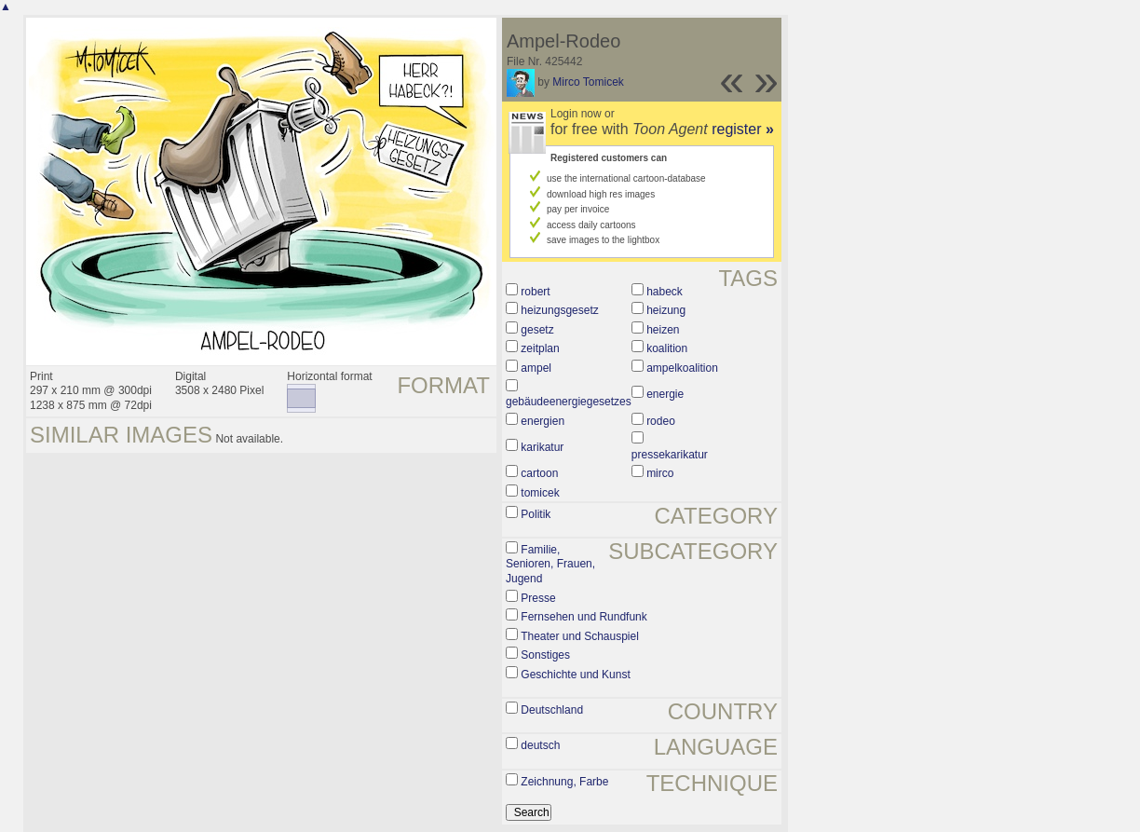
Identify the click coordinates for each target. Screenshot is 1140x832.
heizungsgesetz (559, 310)
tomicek (540, 492)
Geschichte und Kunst (575, 674)
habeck (664, 291)
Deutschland (552, 709)
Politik (535, 514)
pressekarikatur (669, 454)
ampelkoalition (682, 368)
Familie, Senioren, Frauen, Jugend (550, 564)
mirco (659, 473)
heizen (662, 329)
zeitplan (540, 348)
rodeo (660, 421)
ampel (536, 368)
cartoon (539, 473)
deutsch (540, 745)
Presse (538, 598)
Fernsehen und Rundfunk (583, 616)
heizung (665, 310)
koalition (666, 348)
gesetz (537, 329)
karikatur (542, 447)
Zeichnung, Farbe (564, 781)
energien (542, 421)
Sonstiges (545, 655)
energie (665, 394)
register (743, 129)
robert (535, 291)
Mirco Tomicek (587, 82)
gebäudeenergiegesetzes (568, 401)
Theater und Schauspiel (580, 636)
